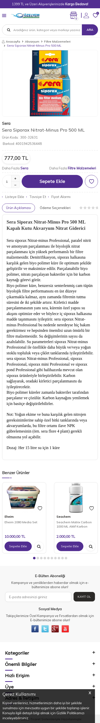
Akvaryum (32, 41)
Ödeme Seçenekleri (55, 208)
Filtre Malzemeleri (57, 41)
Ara (90, 30)
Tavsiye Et (36, 196)
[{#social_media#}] (35, 629)
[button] (34, 558)
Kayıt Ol (84, 596)
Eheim (9, 517)
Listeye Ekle (13, 196)
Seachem (63, 517)
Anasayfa (11, 41)
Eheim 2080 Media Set (21, 522)
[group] (50, 83)
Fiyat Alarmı (59, 196)
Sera (6, 123)
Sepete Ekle (52, 181)
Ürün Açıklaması (18, 208)
